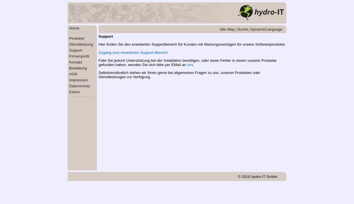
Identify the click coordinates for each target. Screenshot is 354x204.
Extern (74, 92)
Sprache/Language (267, 29)
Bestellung (78, 68)
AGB (73, 74)
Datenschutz (79, 86)
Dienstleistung (81, 44)
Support (76, 50)
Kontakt (75, 62)
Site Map (227, 29)
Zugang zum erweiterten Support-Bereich (133, 52)
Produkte (76, 38)
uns (190, 65)
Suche (242, 29)
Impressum (78, 80)
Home (74, 28)
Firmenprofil (79, 56)
